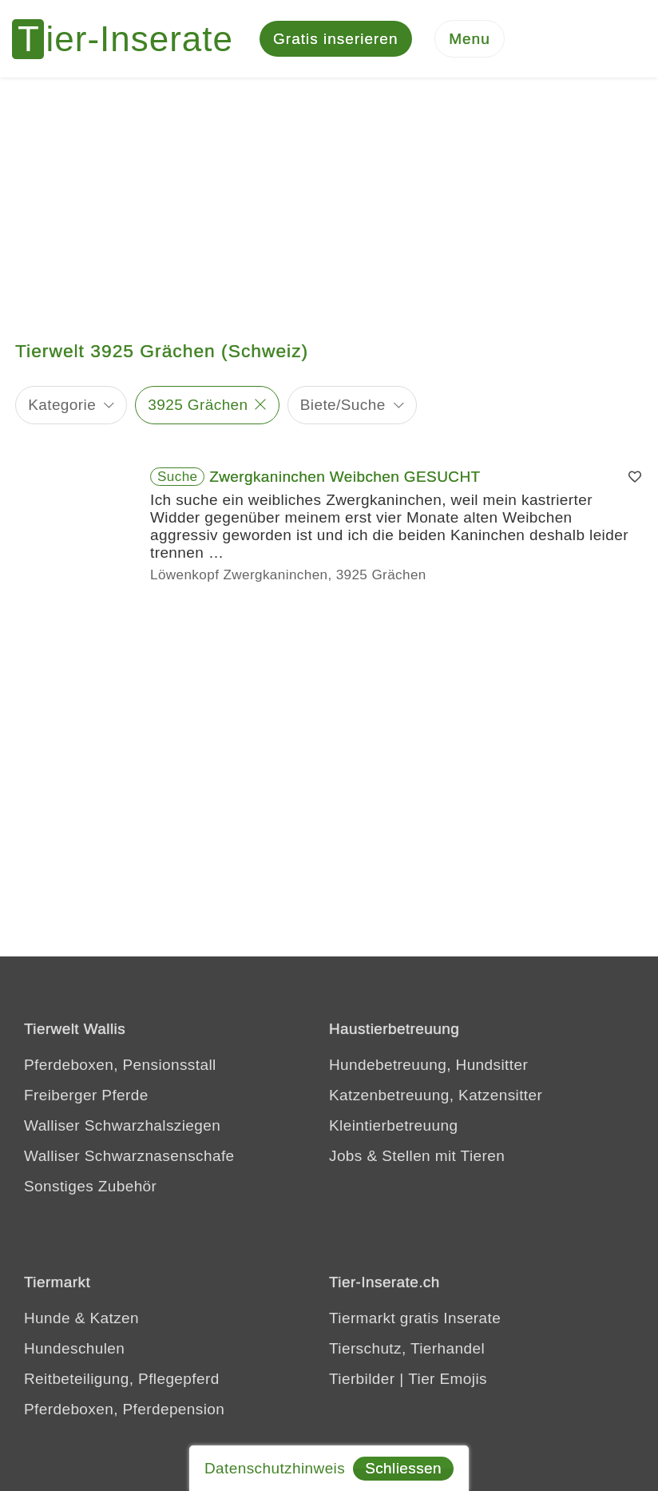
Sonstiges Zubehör (90, 1188)
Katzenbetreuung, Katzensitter (435, 1097)
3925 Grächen (198, 407)
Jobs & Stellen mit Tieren (417, 1158)
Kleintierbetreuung (393, 1127)
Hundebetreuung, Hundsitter (428, 1067)
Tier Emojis (447, 1381)
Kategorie (62, 407)
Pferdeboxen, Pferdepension (124, 1411)
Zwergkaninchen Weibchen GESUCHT (344, 479)
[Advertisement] (329, 200)
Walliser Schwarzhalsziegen (122, 1127)
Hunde (47, 1320)
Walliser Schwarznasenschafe (129, 1158)
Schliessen (403, 1468)
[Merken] (635, 479)
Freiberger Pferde (86, 1097)
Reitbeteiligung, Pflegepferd (122, 1381)
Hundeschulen (74, 1350)
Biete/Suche (343, 407)
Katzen (114, 1320)
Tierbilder (362, 1381)
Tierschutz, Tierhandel (407, 1350)
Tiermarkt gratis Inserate (415, 1320)
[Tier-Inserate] (132, 40)
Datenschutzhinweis (274, 1468)
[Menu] (469, 40)
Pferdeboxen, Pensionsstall (120, 1067)
